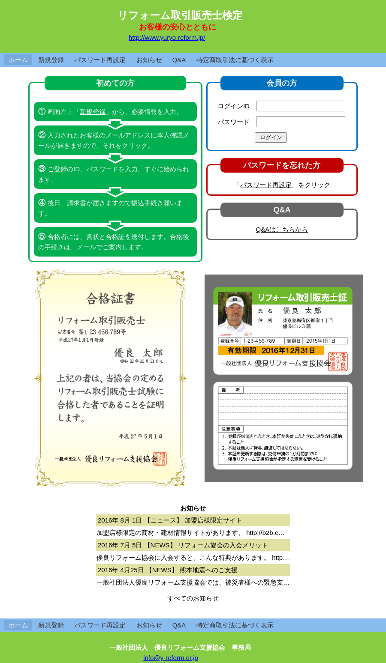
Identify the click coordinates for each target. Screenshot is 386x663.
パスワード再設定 (100, 59)
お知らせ (149, 59)
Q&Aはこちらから (282, 229)
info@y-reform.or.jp (170, 657)
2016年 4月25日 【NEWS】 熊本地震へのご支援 (168, 569)
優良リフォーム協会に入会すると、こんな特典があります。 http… (192, 557)
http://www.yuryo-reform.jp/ (167, 37)
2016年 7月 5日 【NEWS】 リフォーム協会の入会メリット (183, 545)
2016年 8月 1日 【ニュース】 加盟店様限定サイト (170, 520)
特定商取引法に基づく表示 (235, 59)
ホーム (18, 59)
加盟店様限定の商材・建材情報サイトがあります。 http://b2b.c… (190, 532)
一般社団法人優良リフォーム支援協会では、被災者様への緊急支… (193, 582)
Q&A (179, 59)
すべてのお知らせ (193, 598)
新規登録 (51, 59)
